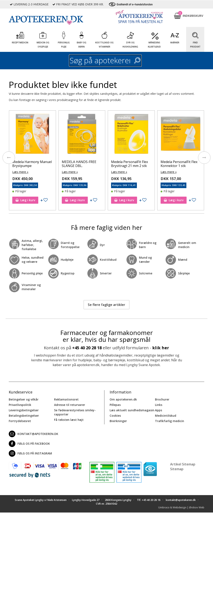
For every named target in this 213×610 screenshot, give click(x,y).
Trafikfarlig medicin (169, 421)
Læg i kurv (25, 200)
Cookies (115, 416)
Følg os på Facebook (29, 443)
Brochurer (162, 399)
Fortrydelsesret (20, 421)
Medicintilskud (165, 416)
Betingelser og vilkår (23, 399)
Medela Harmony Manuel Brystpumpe (32, 164)
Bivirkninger (118, 421)
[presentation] (8, 157)
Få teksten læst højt (69, 420)
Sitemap (176, 469)
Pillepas (115, 405)
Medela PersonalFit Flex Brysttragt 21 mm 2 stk (129, 164)
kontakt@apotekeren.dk (33, 434)
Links (158, 405)
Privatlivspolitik (20, 405)
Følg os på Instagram (30, 453)
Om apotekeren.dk (123, 399)
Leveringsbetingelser (24, 410)
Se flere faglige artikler (106, 304)
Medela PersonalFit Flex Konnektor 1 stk (179, 164)
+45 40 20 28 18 (87, 348)
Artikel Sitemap (182, 464)
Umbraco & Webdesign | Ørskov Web (181, 507)
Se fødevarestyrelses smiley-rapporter (75, 412)
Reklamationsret (66, 399)
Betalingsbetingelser (24, 416)
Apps (158, 410)
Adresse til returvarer (69, 405)
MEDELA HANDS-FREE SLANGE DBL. (79, 164)
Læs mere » (20, 172)
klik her (160, 348)
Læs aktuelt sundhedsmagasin (132, 410)
